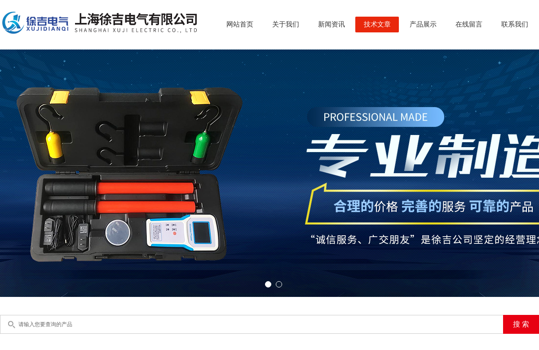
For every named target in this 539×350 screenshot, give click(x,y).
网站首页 (239, 24)
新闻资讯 (331, 24)
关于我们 (285, 24)
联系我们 (514, 24)
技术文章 (377, 24)
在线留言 (468, 24)
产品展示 (423, 24)
